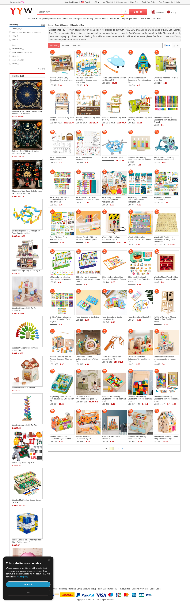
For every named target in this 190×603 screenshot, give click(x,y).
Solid (15, 36)
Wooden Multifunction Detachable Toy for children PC (62, 437)
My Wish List (108, 2)
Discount (65, 46)
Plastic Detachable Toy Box (112, 157)
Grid (167, 45)
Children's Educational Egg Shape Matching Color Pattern (114, 278)
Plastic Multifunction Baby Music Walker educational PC (165, 158)
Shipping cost (121, 2)
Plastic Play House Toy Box (23, 463)
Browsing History (71, 2)
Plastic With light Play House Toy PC (26, 271)
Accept (28, 584)
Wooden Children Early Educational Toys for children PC (61, 80)
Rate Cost (134, 2)
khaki (15, 56)
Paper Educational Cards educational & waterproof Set (87, 198)
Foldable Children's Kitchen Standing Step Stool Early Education (165, 319)
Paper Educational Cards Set (139, 317)
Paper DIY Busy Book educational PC (162, 198)
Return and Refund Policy (107, 589)
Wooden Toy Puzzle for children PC (111, 437)
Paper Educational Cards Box (87, 317)
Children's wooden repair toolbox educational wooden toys (165, 359)
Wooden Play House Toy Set (23, 388)
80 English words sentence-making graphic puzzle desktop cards (88, 279)
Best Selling (54, 46)
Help (178, 2)
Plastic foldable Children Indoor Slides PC (111, 358)
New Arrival (76, 46)
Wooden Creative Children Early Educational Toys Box (86, 238)
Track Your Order (148, 2)
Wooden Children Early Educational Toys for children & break (114, 399)
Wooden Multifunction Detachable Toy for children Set (138, 359)
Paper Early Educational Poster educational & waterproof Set (59, 199)
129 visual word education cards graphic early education (61, 278)
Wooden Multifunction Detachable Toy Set (84, 437)
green (15, 63)
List (176, 45)
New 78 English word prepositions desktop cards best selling (86, 80)
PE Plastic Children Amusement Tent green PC (86, 398)
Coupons (125, 19)
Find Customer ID (166, 2)
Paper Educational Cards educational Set (112, 318)
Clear (43, 25)
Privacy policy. (22, 577)
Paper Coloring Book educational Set (58, 158)
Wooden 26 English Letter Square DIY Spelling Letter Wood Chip (164, 239)
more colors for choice (22, 52)
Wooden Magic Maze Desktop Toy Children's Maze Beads (166, 278)
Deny (28, 592)
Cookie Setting (155, 589)
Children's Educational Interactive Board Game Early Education (139, 279)
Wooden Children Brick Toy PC (24, 425)
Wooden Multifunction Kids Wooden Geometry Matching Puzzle (61, 359)
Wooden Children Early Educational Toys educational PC (139, 80)
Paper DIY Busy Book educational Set (58, 238)
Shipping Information (140, 589)
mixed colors (18, 49)
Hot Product (18, 76)
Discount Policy (89, 589)
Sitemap (62, 589)
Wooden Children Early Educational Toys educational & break (165, 120)
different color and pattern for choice (26, 32)
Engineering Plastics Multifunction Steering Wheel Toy (87, 359)
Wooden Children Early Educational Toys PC (111, 238)
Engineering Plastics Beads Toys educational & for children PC (62, 399)
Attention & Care (74, 589)
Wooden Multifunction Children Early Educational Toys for (166, 437)
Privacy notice (124, 589)
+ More (41, 68)
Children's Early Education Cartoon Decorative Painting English (61, 319)
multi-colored (18, 60)
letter (15, 40)
